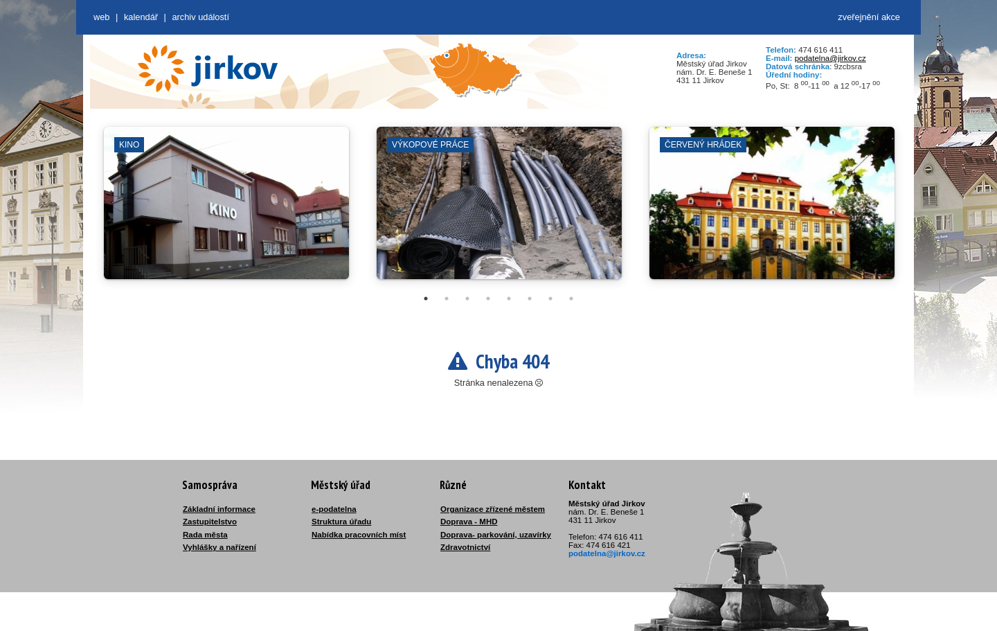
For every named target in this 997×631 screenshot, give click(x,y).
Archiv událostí (200, 17)
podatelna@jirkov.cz (830, 58)
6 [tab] (530, 298)
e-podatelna (334, 509)
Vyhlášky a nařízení (219, 547)
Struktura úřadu (341, 521)
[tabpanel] (226, 210)
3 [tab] (467, 298)
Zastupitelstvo (210, 521)
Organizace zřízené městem (492, 509)
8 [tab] (571, 298)
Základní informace (219, 509)
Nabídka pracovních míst (359, 535)
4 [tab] (488, 298)
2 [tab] (446, 298)
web (101, 17)
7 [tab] (550, 298)
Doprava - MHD (469, 521)
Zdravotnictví (465, 547)
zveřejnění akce (869, 17)
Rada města (205, 535)
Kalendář (141, 17)
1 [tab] (426, 298)
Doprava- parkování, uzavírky (495, 535)
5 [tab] (509, 298)
